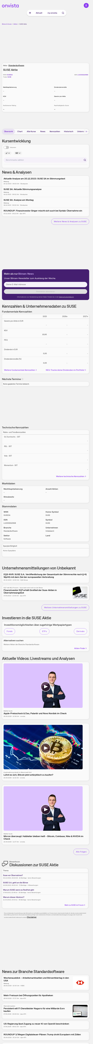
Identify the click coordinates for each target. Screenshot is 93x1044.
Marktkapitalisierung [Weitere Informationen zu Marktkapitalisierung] (10, 87)
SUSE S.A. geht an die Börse (15, 882)
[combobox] (46, 160)
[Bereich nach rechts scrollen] (86, 131)
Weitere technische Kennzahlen (71, 476)
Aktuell (39, 13)
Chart (19, 131)
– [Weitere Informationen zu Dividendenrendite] (54, 91)
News (42, 131)
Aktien (15, 24)
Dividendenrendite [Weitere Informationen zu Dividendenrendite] (60, 87)
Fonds (9, 631)
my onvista (52, 13)
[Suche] (63, 12)
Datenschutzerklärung (66, 297)
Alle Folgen (81, 851)
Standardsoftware (16, 65)
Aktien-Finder (80, 648)
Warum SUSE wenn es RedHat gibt (18, 890)
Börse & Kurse (7, 24)
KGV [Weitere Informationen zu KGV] (4, 96)
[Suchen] (84, 160)
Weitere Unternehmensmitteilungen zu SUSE (65, 607)
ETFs (44, 631)
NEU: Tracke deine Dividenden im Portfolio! (66, 370)
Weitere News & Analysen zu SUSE (70, 221)
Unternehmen (83, 131)
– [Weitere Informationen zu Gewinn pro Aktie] (54, 100)
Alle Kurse (31, 131)
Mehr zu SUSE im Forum (75, 905)
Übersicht (8, 131)
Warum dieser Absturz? (13, 897)
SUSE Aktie (23, 24)
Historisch (68, 131)
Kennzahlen (55, 131)
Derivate (80, 631)
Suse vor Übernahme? (13, 875)
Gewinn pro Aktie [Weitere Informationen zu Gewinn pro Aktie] (60, 96)
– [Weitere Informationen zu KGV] (3, 100)
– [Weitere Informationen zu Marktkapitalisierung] (3, 91)
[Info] (7, 153)
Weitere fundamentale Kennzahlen (20, 370)
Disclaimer (32, 917)
